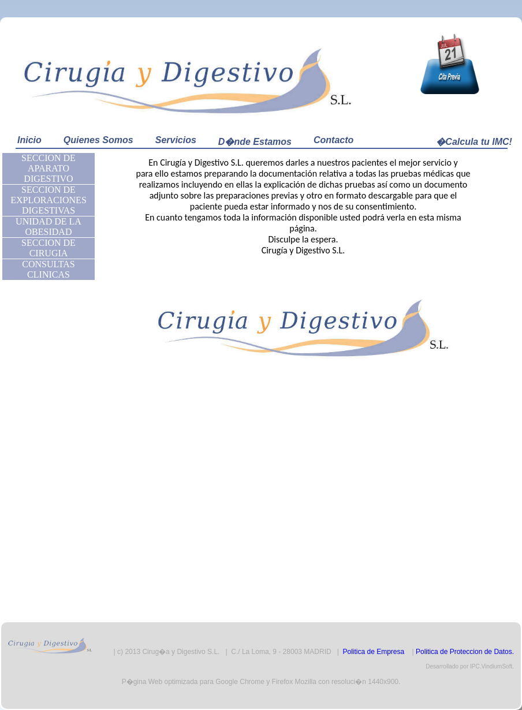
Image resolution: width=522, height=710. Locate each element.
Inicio (29, 140)
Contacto (333, 140)
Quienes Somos (98, 140)
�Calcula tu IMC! (474, 142)
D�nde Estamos (255, 142)
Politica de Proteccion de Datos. (465, 652)
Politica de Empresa (373, 652)
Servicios (175, 140)
